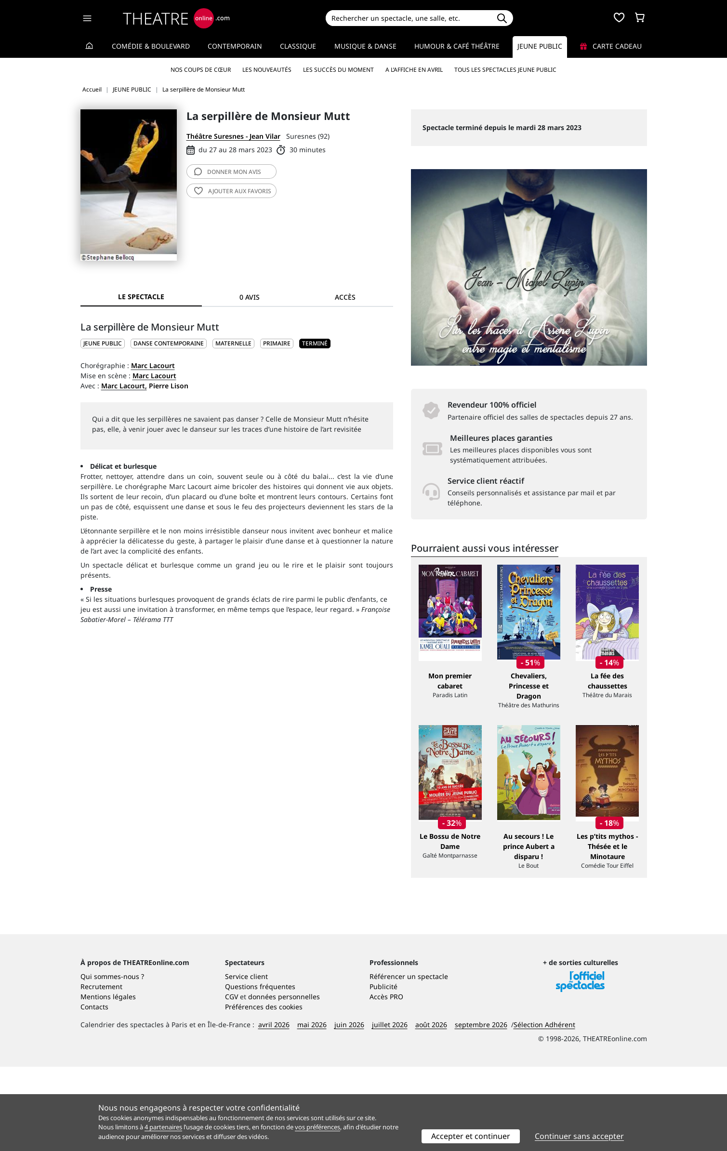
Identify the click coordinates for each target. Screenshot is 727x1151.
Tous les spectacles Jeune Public (505, 70)
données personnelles (284, 1080)
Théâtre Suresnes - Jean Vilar (233, 136)
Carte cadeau (611, 46)
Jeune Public (539, 46)
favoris (232, 191)
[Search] (408, 18)
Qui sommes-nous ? (112, 1060)
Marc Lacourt (153, 365)
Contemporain (235, 46)
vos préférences (317, 1127)
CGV (231, 1080)
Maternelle (233, 343)
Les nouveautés (266, 70)
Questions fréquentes (260, 1070)
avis (227, 172)
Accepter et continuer (470, 1136)
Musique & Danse (365, 46)
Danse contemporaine (168, 343)
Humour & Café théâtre (457, 46)
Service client (246, 1060)
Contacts (94, 1091)
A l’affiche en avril (414, 70)
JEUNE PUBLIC (102, 343)
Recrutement (101, 1070)
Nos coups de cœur (201, 70)
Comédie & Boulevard (151, 46)
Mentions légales (108, 1080)
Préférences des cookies (264, 1091)
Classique (298, 46)
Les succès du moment (338, 70)
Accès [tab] (345, 297)
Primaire (277, 343)
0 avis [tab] (249, 297)
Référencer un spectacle (409, 1060)
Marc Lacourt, (124, 385)
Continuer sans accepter (579, 1136)
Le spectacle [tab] (141, 296)
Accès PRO (386, 1080)
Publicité (383, 1070)
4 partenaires (163, 1127)
